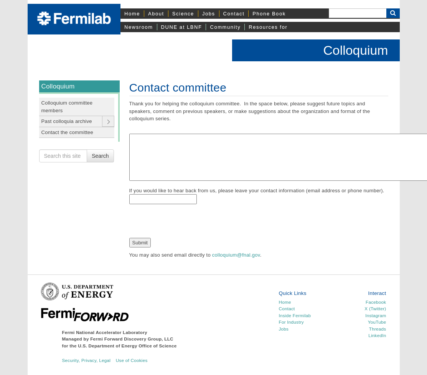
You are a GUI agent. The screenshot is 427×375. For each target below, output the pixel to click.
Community (225, 27)
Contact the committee (67, 132)
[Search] (357, 13)
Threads (377, 328)
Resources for (268, 27)
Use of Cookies (132, 360)
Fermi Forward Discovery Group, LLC (131, 338)
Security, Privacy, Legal (86, 360)
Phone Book (268, 13)
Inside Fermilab (295, 315)
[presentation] (187, 223)
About (156, 13)
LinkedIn (377, 335)
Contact (234, 13)
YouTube (377, 321)
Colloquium (355, 50)
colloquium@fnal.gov (236, 255)
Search (100, 156)
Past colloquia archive (66, 121)
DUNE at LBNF (181, 27)
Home (132, 13)
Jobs (208, 13)
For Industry (291, 321)
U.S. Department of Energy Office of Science (127, 345)
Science (183, 13)
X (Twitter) (375, 308)
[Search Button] (393, 13)
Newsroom (138, 27)
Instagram (375, 315)
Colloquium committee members (67, 106)
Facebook (376, 302)
